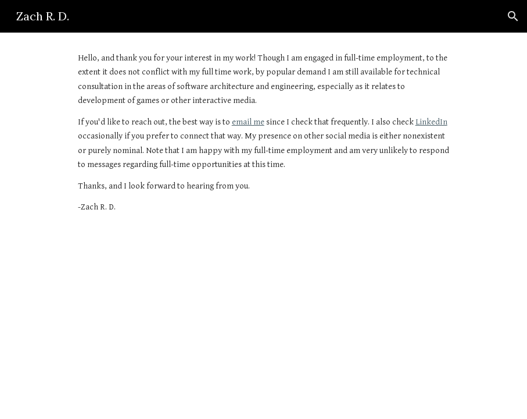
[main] (263, 133)
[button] (513, 16)
